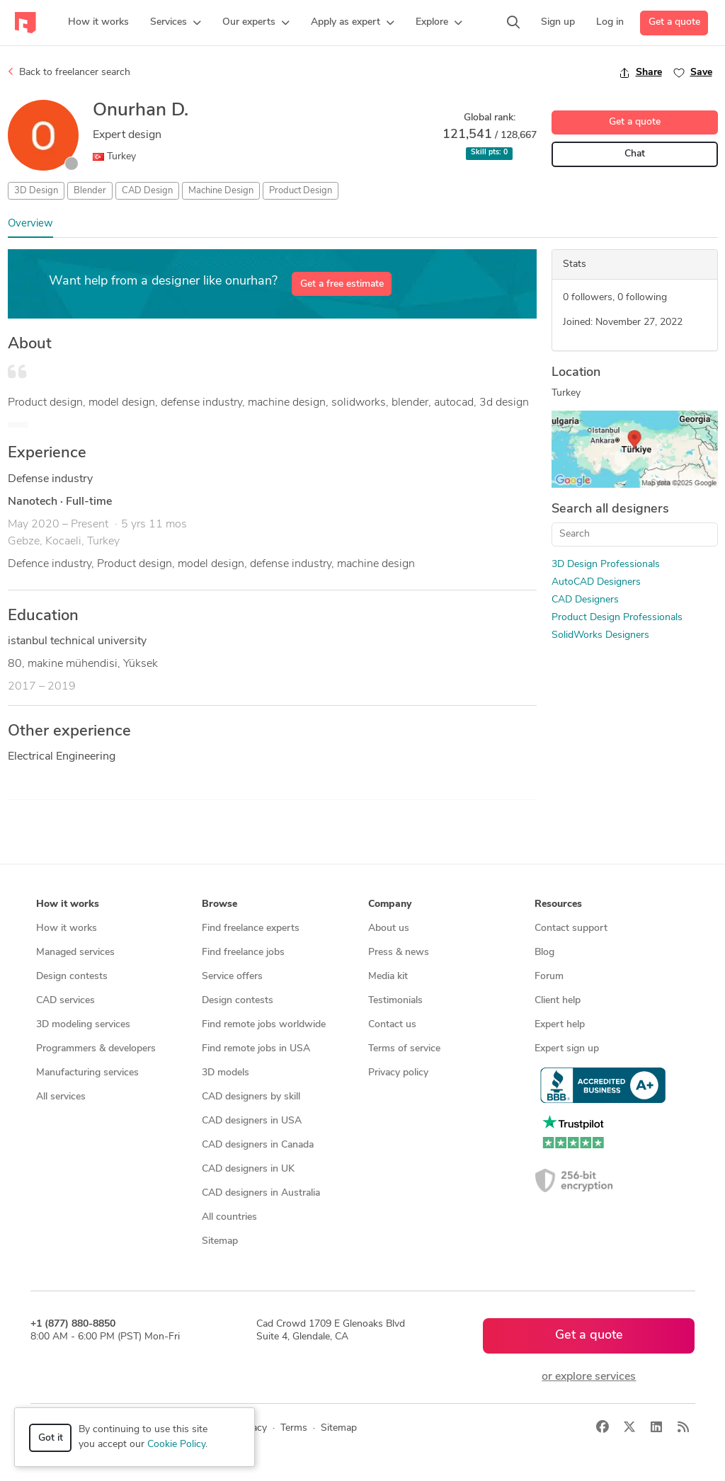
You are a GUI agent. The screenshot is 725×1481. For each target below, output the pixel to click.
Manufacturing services (87, 1073)
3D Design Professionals (606, 564)
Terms (293, 1428)
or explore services (589, 1377)
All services (61, 1097)
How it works (66, 928)
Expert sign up (567, 1048)
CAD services (65, 1000)
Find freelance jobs (243, 952)
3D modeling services (83, 1024)
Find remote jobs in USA (256, 1048)
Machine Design (220, 190)
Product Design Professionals (617, 617)
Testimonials (395, 1000)
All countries (229, 1217)
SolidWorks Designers (600, 635)
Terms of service (404, 1048)
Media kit (388, 976)
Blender (90, 190)
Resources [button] (558, 904)
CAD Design (147, 190)
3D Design (36, 190)
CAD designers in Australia (261, 1193)
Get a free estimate (342, 284)
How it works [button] (67, 904)
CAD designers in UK (248, 1169)
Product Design (300, 190)
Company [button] (389, 904)
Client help (558, 1000)
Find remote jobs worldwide (264, 1024)
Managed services (75, 952)
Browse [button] (219, 904)
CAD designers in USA (252, 1121)
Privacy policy (398, 1073)
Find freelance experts (250, 928)
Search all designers (610, 509)
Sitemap (220, 1241)
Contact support (571, 928)
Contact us (392, 1024)
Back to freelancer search (69, 72)
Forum (549, 976)
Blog (544, 952)
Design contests (72, 976)
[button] (175, 22)
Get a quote (674, 22)
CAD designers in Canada (258, 1145)
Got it (50, 1438)
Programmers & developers (96, 1048)
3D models (225, 1073)
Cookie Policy (176, 1444)
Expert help (560, 1024)
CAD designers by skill (251, 1097)
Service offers (232, 976)
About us (388, 928)
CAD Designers (585, 600)
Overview (30, 224)
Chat (634, 154)
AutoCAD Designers (596, 582)
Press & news (398, 952)
